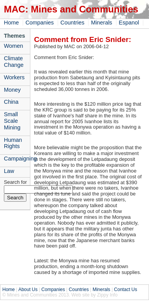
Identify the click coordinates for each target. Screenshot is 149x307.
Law (9, 171)
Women (13, 46)
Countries (72, 22)
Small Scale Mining (12, 121)
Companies (39, 22)
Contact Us (125, 289)
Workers (14, 77)
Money (12, 90)
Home (11, 22)
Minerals (101, 22)
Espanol (129, 22)
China (11, 102)
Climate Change (13, 61)
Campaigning (17, 158)
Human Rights (13, 143)
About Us (27, 289)
